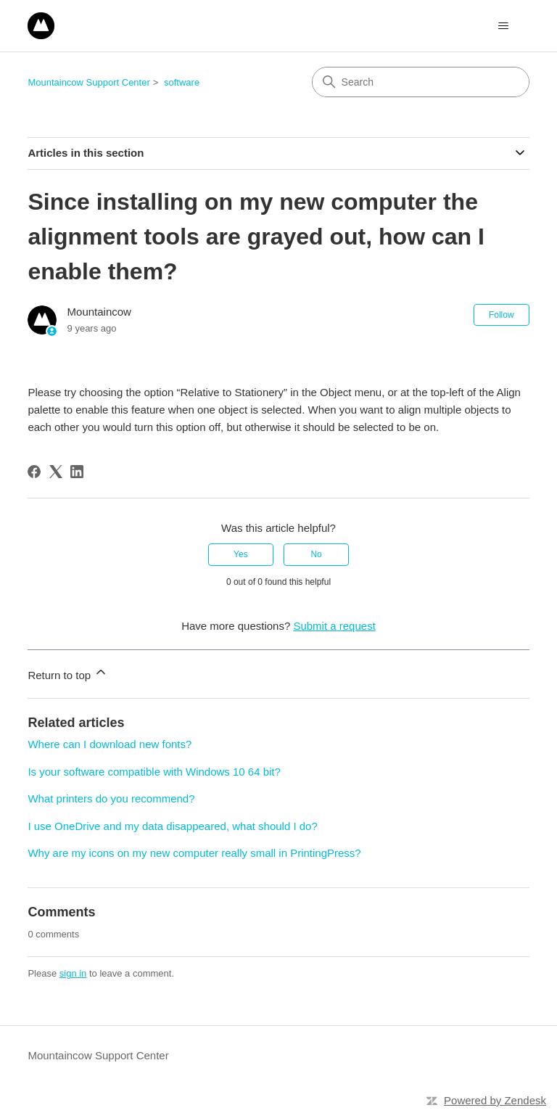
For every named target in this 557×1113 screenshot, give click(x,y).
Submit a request (334, 626)
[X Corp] (55, 471)
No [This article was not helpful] (315, 554)
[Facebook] (34, 471)
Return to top (68, 673)
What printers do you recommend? (111, 798)
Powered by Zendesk (495, 1100)
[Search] (421, 81)
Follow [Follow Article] (501, 315)
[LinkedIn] (76, 471)
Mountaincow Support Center (88, 82)
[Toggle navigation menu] (503, 26)
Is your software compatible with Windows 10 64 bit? (154, 771)
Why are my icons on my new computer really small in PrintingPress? (194, 853)
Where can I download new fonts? (109, 744)
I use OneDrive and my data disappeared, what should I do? (172, 826)
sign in (73, 973)
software (181, 82)
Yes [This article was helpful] (241, 554)
